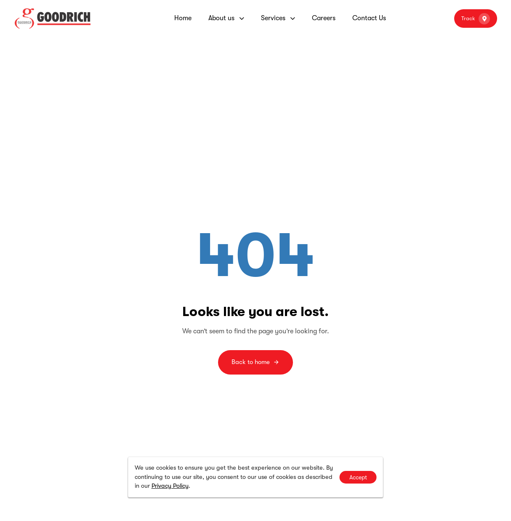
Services (278, 18)
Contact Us (369, 18)
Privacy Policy (170, 485)
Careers (323, 18)
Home (183, 18)
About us (226, 18)
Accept (358, 477)
